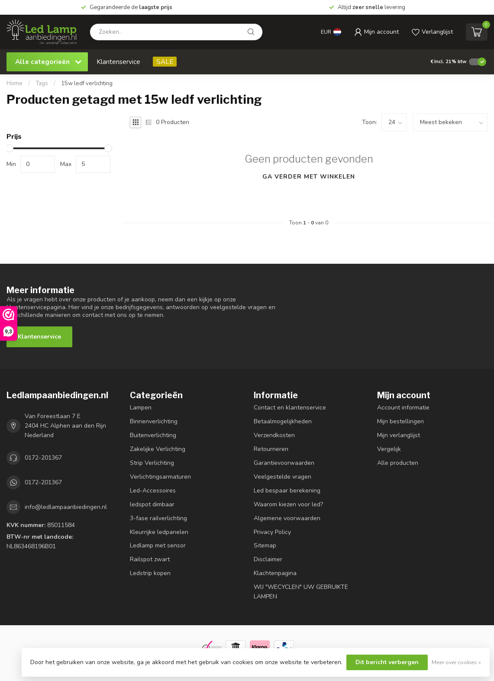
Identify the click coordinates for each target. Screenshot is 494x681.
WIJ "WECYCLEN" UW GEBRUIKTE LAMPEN (301, 592)
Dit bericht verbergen (387, 662)
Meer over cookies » (456, 662)
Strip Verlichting (152, 463)
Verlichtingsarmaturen (160, 477)
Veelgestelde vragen (282, 477)
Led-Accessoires (153, 490)
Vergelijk (389, 449)
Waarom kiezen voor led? (288, 504)
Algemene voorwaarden (287, 518)
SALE (164, 61)
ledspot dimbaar (152, 504)
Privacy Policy (272, 532)
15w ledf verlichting (87, 83)
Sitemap (265, 545)
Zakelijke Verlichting (157, 449)
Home (14, 83)
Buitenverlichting (153, 435)
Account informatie (403, 407)
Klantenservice (118, 61)
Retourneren (271, 449)
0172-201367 (43, 458)
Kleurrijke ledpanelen (159, 532)
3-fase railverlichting (158, 518)
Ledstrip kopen (150, 573)
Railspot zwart (150, 559)
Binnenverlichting (154, 421)
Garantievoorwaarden (284, 463)
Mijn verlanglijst (398, 435)
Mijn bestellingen (400, 421)
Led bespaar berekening (287, 490)
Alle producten (397, 463)
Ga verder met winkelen (308, 177)
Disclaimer (268, 559)
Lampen (141, 407)
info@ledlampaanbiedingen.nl (66, 507)
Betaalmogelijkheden (283, 421)
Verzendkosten (274, 435)
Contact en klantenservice (290, 407)
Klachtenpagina (275, 573)
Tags (42, 83)
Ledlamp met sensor (158, 545)
